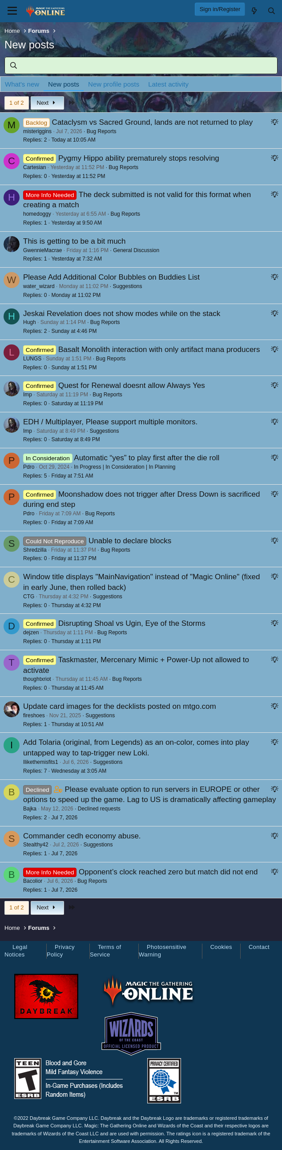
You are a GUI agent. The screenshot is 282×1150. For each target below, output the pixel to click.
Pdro (28, 467)
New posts (63, 84)
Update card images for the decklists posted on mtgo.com (119, 706)
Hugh (29, 322)
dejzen (31, 632)
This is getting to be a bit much (74, 241)
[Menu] (12, 11)
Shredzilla (35, 550)
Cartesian (34, 167)
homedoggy (37, 214)
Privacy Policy (61, 951)
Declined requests (99, 809)
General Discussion (136, 250)
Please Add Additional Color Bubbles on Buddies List (111, 277)
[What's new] (253, 11)
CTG (28, 596)
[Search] (271, 11)
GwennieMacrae (42, 250)
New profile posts (113, 84)
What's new (22, 84)
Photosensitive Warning (162, 951)
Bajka (29, 809)
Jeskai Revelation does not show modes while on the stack (121, 313)
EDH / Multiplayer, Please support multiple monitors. (110, 422)
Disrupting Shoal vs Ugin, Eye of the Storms (131, 623)
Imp (27, 394)
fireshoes (34, 715)
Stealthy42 (35, 845)
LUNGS (32, 359)
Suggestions (127, 286)
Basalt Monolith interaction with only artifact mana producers (159, 349)
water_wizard (39, 286)
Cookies (221, 947)
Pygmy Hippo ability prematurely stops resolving (138, 158)
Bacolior (32, 881)
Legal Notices (15, 951)
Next (47, 102)
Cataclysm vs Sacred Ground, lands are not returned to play (152, 122)
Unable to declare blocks (130, 541)
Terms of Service (105, 951)
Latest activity (168, 84)
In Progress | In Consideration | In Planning (124, 467)
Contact (259, 947)
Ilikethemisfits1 (40, 762)
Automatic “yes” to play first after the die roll (146, 458)
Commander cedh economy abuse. (82, 836)
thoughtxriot (37, 679)
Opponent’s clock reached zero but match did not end (168, 872)
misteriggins (37, 131)
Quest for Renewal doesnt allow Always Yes (131, 385)
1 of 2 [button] (16, 102)
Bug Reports (102, 131)
